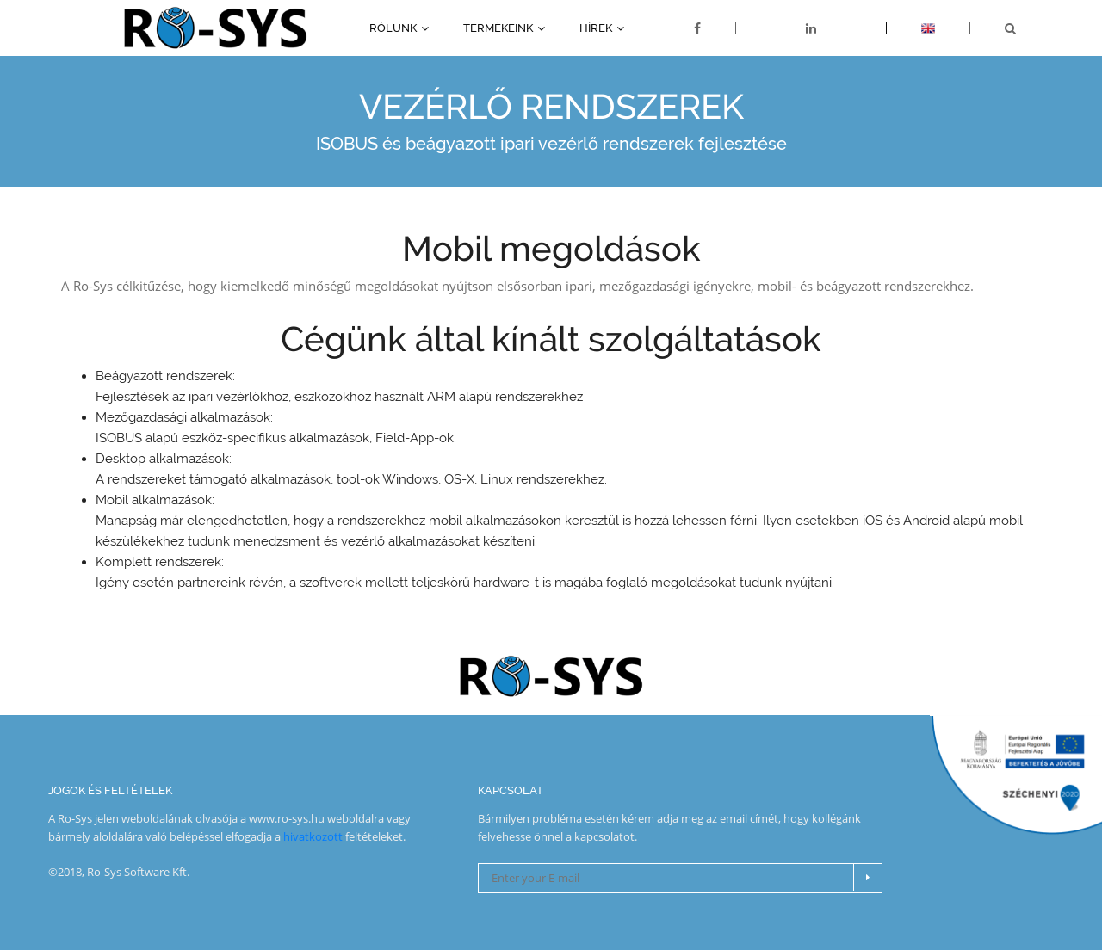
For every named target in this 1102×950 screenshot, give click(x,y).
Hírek (595, 28)
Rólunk (393, 28)
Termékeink (498, 28)
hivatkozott (313, 836)
